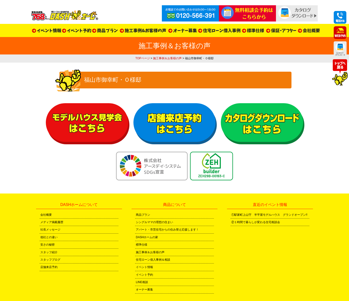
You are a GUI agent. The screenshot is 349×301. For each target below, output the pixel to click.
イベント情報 (144, 267)
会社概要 (46, 214)
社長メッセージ (50, 229)
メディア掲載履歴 (51, 222)
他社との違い (49, 237)
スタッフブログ (50, 259)
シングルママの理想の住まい (154, 222)
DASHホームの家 (147, 237)
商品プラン (143, 214)
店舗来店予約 (49, 267)
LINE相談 (142, 282)
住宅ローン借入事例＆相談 (153, 259)
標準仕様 (141, 244)
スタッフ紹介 (49, 252)
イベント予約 (144, 274)
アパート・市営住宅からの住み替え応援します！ (167, 229)
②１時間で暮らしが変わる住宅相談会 (255, 222)
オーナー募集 (144, 289)
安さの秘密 (47, 244)
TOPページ (142, 58)
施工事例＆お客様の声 (167, 58)
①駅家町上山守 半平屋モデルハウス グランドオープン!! (269, 214)
